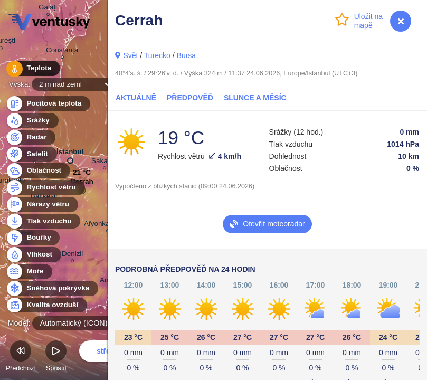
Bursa (186, 55)
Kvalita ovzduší (46, 305)
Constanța (62, 51)
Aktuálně (136, 97)
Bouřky (32, 237)
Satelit (31, 154)
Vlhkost (33, 254)
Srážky (32, 120)
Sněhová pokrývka (51, 288)
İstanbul (70, 154)
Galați (48, 8)
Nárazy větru (41, 204)
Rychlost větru (45, 187)
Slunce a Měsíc (255, 97)
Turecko (157, 55)
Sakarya (104, 162)
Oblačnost (37, 170)
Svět (130, 55)
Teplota (32, 68)
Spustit (56, 357)
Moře (29, 271)
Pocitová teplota (47, 103)
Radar (30, 137)
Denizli (72, 255)
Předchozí (20, 357)
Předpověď (190, 97)
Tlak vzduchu (43, 221)
